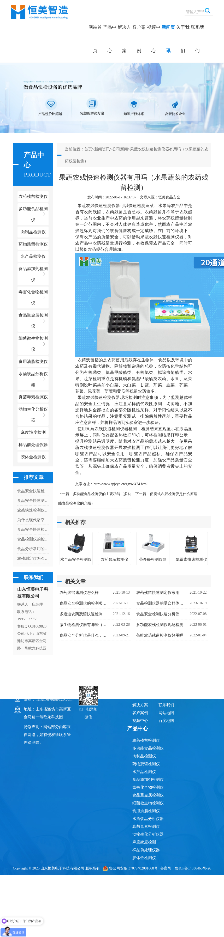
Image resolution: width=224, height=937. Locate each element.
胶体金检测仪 (33, 457)
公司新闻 (120, 149)
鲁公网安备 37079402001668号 (130, 868)
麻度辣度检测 (144, 842)
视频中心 (153, 39)
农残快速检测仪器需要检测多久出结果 (33, 510)
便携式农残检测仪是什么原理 (173, 494)
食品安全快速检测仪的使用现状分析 (33, 491)
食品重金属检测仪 (148, 795)
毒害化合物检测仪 (148, 787)
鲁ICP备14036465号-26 (193, 868)
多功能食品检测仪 (148, 748)
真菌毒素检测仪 (146, 826)
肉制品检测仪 (144, 756)
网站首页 (95, 39)
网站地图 (166, 713)
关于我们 (183, 39)
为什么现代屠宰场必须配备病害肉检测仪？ (33, 520)
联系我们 (197, 39)
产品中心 (109, 39)
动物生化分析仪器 (148, 834)
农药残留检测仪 (146, 740)
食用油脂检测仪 (146, 811)
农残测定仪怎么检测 (33, 558)
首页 (88, 149)
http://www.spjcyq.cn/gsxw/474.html (120, 484)
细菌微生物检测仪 (148, 803)
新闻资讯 (168, 39)
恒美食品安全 (169, 197)
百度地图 (166, 721)
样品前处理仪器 (146, 850)
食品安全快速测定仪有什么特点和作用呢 (33, 500)
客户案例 (139, 39)
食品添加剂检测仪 (148, 779)
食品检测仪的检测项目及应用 (33, 539)
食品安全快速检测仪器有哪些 (33, 529)
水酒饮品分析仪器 (148, 819)
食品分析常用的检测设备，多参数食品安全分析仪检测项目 (33, 549)
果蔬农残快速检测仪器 (99, 205)
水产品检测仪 (144, 772)
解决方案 (124, 39)
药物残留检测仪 (146, 764)
